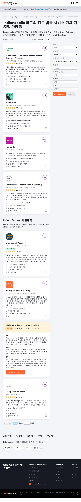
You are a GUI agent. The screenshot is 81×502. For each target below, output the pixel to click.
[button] (43, 39)
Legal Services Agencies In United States (38, 17)
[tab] (7, 436)
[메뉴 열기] (77, 3)
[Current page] (27, 423)
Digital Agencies (15, 17)
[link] (72, 3)
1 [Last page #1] (33, 423)
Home (5, 17)
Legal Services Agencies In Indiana (67, 17)
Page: (21, 423)
